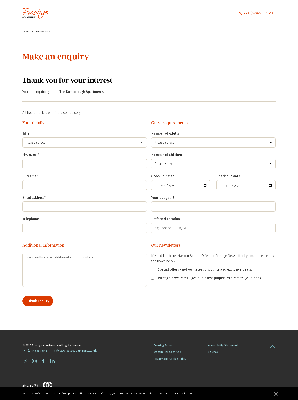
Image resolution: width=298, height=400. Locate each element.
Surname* (30, 176)
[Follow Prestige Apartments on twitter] (25, 361)
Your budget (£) (163, 197)
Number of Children (166, 154)
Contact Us (144, 13)
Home (25, 31)
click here (188, 393)
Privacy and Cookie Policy (170, 358)
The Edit (125, 13)
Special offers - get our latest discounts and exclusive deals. (201, 269)
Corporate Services (100, 13)
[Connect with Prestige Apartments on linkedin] (52, 361)
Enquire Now (167, 13)
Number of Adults (165, 133)
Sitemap (213, 351)
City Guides (189, 13)
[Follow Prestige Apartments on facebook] (43, 361)
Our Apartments (69, 13)
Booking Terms (163, 345)
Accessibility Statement (223, 345)
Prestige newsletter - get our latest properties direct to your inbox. (206, 278)
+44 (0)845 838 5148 (260, 13)
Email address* (34, 197)
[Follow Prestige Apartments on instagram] (34, 361)
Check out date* (229, 175)
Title (25, 133)
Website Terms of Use (167, 351)
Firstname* (30, 154)
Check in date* (162, 175)
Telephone (30, 218)
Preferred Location (165, 218)
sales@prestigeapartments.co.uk (75, 350)
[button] (272, 345)
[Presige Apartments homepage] (35, 13)
